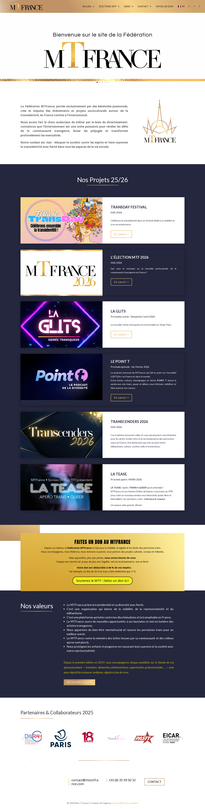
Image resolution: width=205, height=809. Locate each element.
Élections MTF (108, 6)
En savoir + (121, 234)
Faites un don (164, 6)
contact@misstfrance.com (84, 782)
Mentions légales (129, 803)
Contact (143, 6)
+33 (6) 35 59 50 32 (122, 780)
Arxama (115, 803)
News (127, 6)
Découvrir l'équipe (79, 682)
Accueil (87, 6)
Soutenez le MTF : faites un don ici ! (102, 580)
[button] (182, 738)
